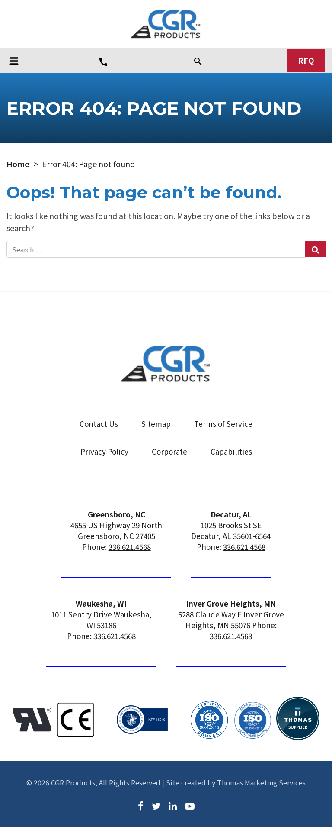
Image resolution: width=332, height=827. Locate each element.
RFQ (306, 60)
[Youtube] (190, 805)
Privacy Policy (104, 451)
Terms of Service (223, 424)
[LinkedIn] (173, 805)
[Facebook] (141, 805)
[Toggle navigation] (14, 60)
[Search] (197, 60)
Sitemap (156, 424)
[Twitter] (156, 805)
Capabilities (231, 451)
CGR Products (73, 782)
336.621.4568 (130, 547)
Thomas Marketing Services (261, 782)
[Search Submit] (315, 249)
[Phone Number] (103, 61)
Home (17, 164)
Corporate (169, 451)
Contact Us (99, 424)
